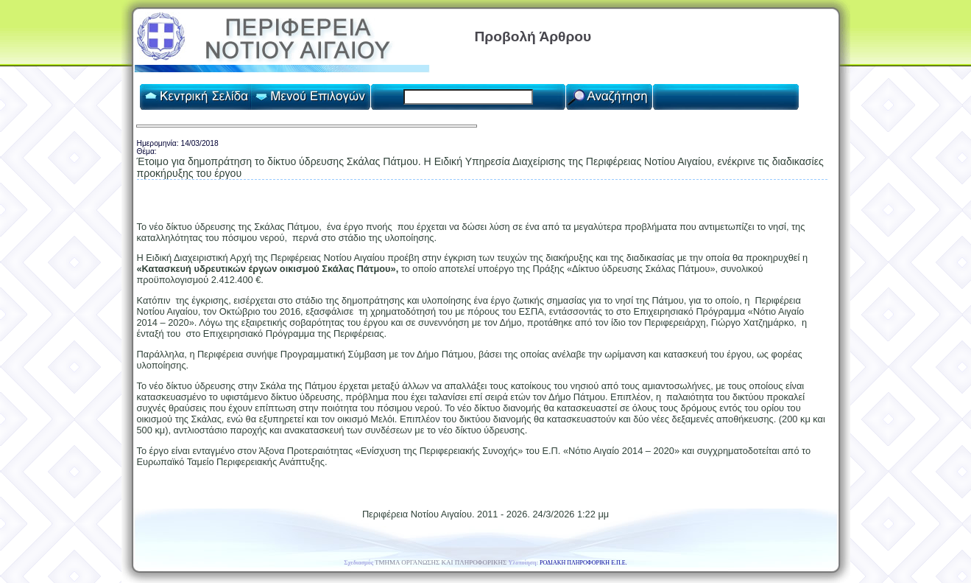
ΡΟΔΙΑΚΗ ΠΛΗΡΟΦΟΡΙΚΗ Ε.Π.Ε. (583, 562)
